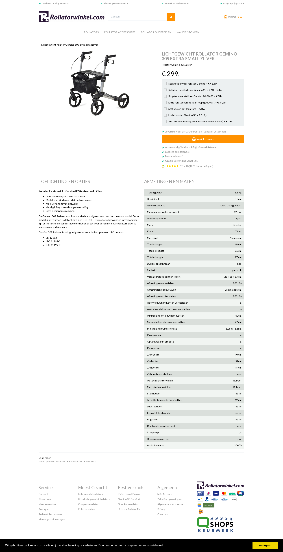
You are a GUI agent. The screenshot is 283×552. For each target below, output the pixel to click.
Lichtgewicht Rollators (52, 461)
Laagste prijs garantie (233, 3)
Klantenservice (47, 504)
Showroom (45, 499)
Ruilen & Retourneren (51, 514)
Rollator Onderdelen (156, 32)
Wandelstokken (188, 32)
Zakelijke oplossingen (169, 499)
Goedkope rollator (128, 504)
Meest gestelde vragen (52, 519)
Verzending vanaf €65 (181, 160)
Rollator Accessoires (119, 32)
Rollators (91, 32)
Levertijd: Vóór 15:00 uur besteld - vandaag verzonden (194, 131)
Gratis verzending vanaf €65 (55, 3)
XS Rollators (74, 461)
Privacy (161, 509)
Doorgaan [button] (265, 545)
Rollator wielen (86, 509)
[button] (165, 545)
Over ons (162, 514)
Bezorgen (44, 509)
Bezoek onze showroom (176, 3)
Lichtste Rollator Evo (129, 509)
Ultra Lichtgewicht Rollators (94, 499)
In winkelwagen (203, 138)
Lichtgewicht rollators (90, 494)
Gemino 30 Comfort (129, 499)
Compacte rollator (88, 504)
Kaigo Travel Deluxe (129, 494)
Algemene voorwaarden (170, 504)
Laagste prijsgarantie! (177, 151)
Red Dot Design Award (96, 219)
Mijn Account (164, 494)
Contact (43, 494)
